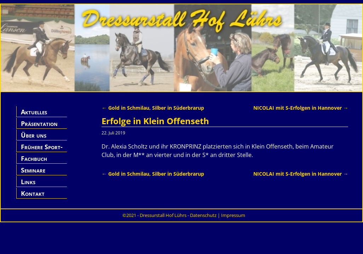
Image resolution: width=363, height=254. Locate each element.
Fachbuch (34, 158)
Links (28, 181)
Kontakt (33, 193)
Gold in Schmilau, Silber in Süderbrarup (153, 107)
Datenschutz (203, 215)
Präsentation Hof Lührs (39, 127)
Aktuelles (34, 112)
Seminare (33, 170)
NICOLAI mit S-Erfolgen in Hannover (300, 107)
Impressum (233, 215)
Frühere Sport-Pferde (42, 151)
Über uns (33, 135)
